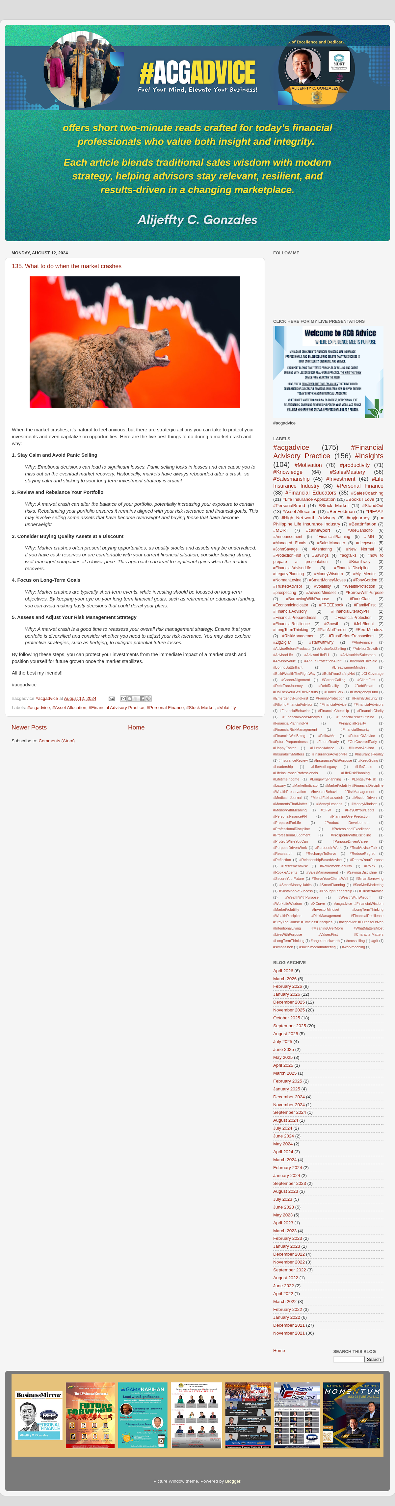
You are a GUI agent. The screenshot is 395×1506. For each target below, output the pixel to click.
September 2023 (289, 1183)
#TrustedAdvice (371, 891)
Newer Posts (29, 727)
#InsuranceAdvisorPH (329, 754)
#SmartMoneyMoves (327, 580)
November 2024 (289, 1104)
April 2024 (283, 1151)
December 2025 (289, 1002)
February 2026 (287, 986)
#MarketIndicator (305, 785)
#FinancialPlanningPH (290, 723)
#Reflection (282, 860)
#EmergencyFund (364, 692)
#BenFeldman (341, 511)
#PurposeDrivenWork (290, 848)
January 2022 (286, 1317)
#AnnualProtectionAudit (322, 661)
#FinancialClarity (370, 711)
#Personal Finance (165, 707)
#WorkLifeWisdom (287, 904)
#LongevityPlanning (325, 779)
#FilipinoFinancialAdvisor (292, 704)
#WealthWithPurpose (302, 897)
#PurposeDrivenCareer (350, 841)
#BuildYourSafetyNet (338, 674)
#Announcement (287, 536)
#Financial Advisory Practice (116, 707)
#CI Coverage (372, 674)
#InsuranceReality (369, 754)
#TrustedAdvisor (287, 586)
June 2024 (283, 1136)
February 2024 (287, 1167)
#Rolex (369, 866)
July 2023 (282, 1199)
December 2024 (289, 1096)
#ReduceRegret (362, 853)
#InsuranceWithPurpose (333, 760)
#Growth (331, 624)
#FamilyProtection (330, 698)
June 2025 (283, 1049)
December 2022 (289, 1254)
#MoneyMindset (364, 804)
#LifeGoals (363, 767)
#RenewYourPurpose (366, 860)
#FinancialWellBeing (289, 736)
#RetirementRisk (294, 866)
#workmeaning (353, 947)
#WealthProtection (359, 586)
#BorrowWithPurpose (364, 592)
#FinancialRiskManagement (295, 729)
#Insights (369, 456)
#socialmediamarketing (317, 947)
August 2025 (285, 1033)
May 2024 (283, 1143)
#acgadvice (38, 707)
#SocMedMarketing (368, 885)
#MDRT (280, 530)
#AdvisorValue (284, 661)
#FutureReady (327, 742)
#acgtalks (348, 555)
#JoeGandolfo (360, 530)
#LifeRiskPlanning (355, 773)
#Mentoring (322, 549)
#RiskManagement (298, 636)
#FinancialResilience (291, 624)
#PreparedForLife (287, 823)
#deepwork (366, 543)
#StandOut (372, 505)
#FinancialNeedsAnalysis (302, 717)
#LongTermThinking (290, 629)
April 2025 (283, 1065)
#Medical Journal (287, 798)
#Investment (340, 479)
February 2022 (287, 1309)
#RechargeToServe (321, 853)
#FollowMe (326, 736)
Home (136, 727)
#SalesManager (331, 543)
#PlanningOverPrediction (349, 816)
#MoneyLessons (329, 804)
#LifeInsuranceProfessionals (295, 773)
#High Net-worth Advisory (308, 517)
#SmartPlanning (332, 885)
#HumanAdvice (322, 748)
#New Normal (360, 549)
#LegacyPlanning (288, 574)
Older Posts (242, 727)
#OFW (326, 810)
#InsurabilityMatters (288, 754)
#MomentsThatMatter (290, 804)
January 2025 (286, 1088)
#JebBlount (364, 624)
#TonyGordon (365, 580)
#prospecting (284, 592)
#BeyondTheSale (363, 661)
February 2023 (287, 1238)
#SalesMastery (347, 472)
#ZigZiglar (282, 642)
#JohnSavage (285, 549)
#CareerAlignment (295, 680)
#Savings (320, 555)
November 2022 (289, 1262)
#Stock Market (200, 707)
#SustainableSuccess (296, 891)
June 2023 (283, 1207)
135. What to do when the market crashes (66, 266)
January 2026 (286, 994)
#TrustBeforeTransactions (352, 636)
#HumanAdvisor (361, 748)
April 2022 (283, 1293)
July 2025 (282, 1041)
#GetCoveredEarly (362, 742)
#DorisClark (360, 599)
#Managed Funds (289, 543)
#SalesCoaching (367, 493)
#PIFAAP (374, 511)
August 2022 (285, 1277)
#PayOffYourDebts (359, 810)
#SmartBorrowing (369, 879)
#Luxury (279, 785)
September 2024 (289, 1112)
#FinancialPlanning (333, 536)
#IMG (369, 536)
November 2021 (289, 1333)
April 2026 (283, 970)
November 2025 (289, 1010)
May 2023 (283, 1214)
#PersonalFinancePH (290, 816)
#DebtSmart (364, 686)
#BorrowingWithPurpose (307, 599)
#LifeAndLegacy (323, 767)
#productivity (355, 465)
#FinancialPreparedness (294, 617)
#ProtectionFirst (287, 555)
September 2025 (289, 1025)
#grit (374, 941)
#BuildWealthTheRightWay (294, 674)
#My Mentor (364, 574)
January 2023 (286, 1246)
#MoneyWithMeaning (289, 810)
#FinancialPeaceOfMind (355, 717)
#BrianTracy (359, 561)
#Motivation (308, 465)
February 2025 (287, 1081)
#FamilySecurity (365, 698)
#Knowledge (288, 472)
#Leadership (283, 767)
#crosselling (355, 941)
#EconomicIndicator (290, 605)
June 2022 (283, 1285)
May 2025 (283, 1057)
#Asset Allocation (69, 707)
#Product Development (347, 823)
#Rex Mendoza (369, 629)
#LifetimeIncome (286, 779)
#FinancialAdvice (333, 704)
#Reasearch (282, 853)
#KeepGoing (368, 760)
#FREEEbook (331, 605)
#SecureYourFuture (288, 879)
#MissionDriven (365, 798)
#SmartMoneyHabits (295, 885)
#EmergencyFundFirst (290, 698)
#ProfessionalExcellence (351, 829)
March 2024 (285, 1159)
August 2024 (285, 1120)
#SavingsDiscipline (362, 872)
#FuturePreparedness (290, 742)
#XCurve (318, 904)
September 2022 (289, 1269)
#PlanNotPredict (332, 629)
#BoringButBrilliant (288, 667)
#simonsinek (283, 947)
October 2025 (286, 1017)
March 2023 (285, 1230)
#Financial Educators (310, 493)
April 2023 (283, 1222)
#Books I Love (360, 499)
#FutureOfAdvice (361, 736)
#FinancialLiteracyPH (350, 611)
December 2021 (289, 1325)
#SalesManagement (322, 872)
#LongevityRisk (364, 779)
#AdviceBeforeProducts (291, 649)
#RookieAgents (285, 872)
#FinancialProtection (353, 617)
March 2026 (285, 978)
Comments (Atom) (57, 740)
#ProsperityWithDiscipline (351, 835)
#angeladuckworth (325, 941)
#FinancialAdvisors (368, 704)
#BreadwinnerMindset (349, 667)
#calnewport (318, 530)
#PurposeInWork (328, 848)
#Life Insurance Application (309, 499)
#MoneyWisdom (328, 574)
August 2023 (285, 1191)
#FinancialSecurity (355, 729)
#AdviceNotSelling (331, 649)
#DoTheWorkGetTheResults (295, 692)
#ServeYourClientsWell (330, 879)
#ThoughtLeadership (336, 891)
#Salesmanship (291, 479)
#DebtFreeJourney (288, 686)
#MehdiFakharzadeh (327, 798)
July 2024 (282, 1128)
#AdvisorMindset (321, 592)
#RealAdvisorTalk (363, 848)
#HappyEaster (284, 748)
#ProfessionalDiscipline (291, 829)
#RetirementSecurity (336, 866)
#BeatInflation (363, 524)
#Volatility (226, 707)
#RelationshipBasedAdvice (320, 860)
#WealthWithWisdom (354, 897)
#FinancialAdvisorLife (292, 568)
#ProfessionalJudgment (291, 835)
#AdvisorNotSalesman (358, 655)
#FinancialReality (352, 723)
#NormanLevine (287, 580)
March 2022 (285, 1301)
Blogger (232, 1481)
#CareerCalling (334, 680)
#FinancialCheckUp (333, 711)
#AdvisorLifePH (316, 655)
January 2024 (286, 1175)
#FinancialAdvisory (290, 611)
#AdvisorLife (283, 655)
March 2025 (285, 1073)
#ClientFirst (366, 680)
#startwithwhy (321, 642)
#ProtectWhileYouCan (290, 841)
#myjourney (358, 517)
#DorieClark (334, 692)
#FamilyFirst (365, 605)
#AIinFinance (362, 642)
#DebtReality (328, 686)
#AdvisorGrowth (365, 649)
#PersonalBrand (289, 505)
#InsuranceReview (293, 760)
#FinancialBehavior (294, 711)
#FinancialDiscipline (351, 568)
